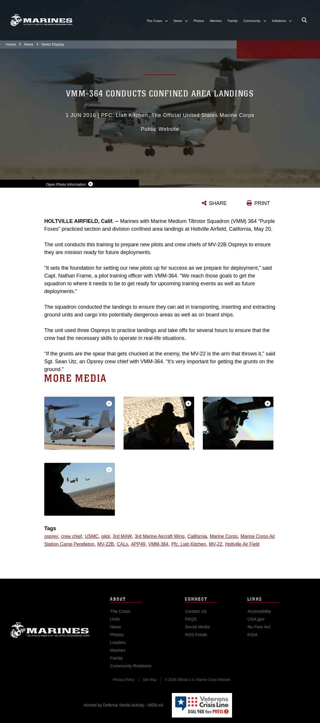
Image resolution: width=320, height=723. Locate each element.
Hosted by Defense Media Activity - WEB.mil (123, 705)
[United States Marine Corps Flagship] (41, 20)
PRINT (262, 203)
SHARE (218, 203)
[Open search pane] (304, 20)
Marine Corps (50, 634)
